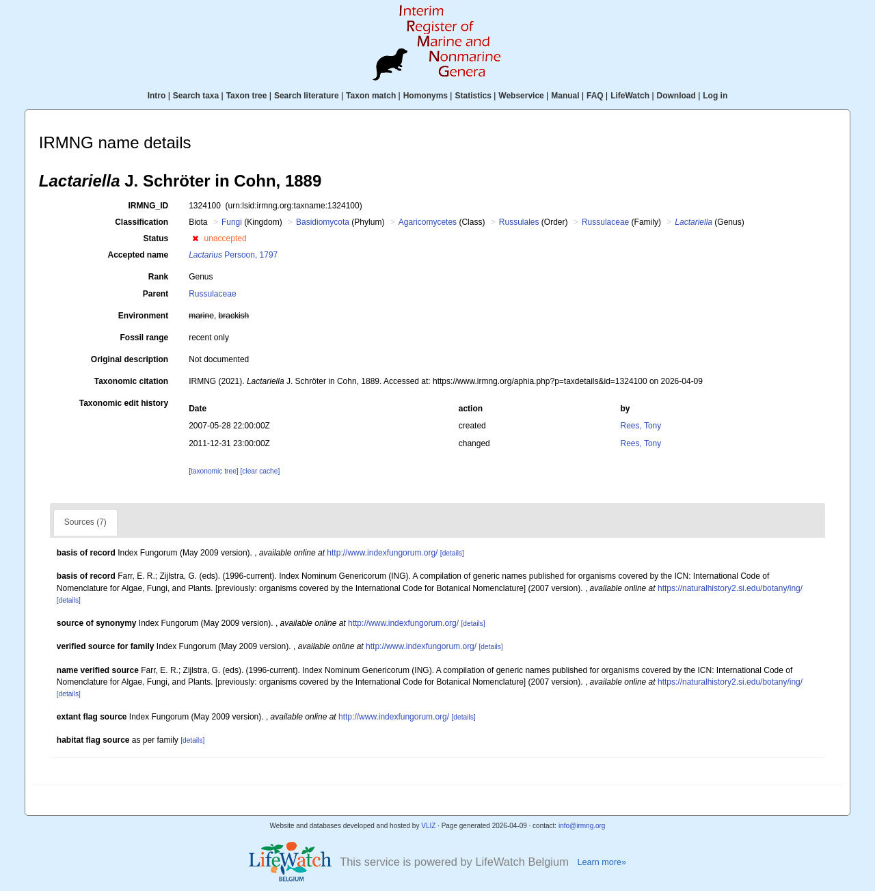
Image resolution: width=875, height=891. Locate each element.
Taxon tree (246, 95)
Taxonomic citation (131, 381)
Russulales (519, 222)
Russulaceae (605, 222)
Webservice (521, 95)
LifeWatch (629, 95)
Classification (141, 222)
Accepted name (137, 255)
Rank (158, 277)
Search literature (306, 95)
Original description (129, 359)
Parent (155, 294)
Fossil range (144, 337)
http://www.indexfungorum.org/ (382, 553)
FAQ (595, 95)
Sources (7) (85, 522)
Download (676, 95)
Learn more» (601, 862)
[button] (195, 238)
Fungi (231, 222)
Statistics (473, 95)
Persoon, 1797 (233, 255)
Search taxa (196, 95)
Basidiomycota (322, 222)
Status (156, 238)
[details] (452, 553)
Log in (715, 95)
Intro (157, 95)
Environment (143, 315)
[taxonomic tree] (213, 471)
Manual (565, 95)
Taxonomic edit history (123, 403)
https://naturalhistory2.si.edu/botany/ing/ (730, 588)
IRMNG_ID (149, 205)
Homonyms (425, 95)
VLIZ (428, 826)
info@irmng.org (582, 826)
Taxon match (371, 95)
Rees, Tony (640, 425)
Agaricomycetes (428, 222)
